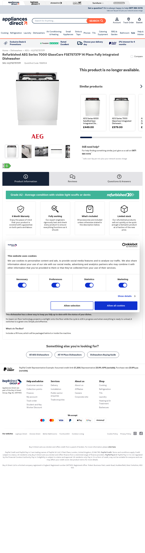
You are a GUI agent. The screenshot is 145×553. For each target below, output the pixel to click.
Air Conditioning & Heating (54, 33)
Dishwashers (39, 33)
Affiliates (79, 426)
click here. (112, 484)
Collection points (34, 426)
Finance (30, 430)
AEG (27, 50)
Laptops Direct (21, 471)
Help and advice (35, 418)
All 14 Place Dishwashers (70, 354)
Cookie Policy (112, 471)
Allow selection (72, 305)
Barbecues (104, 444)
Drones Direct (35, 471)
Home (5, 50)
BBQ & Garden (114, 33)
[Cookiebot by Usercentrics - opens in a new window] (124, 245)
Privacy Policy (125, 471)
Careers (78, 430)
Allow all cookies (116, 305)
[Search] (69, 21)
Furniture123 (65, 471)
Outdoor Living (78, 471)
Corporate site (81, 434)
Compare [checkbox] (138, 56)
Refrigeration (16, 33)
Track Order (128, 21)
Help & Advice (140, 33)
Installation (56, 426)
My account (32, 434)
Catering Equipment (103, 33)
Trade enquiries (58, 436)
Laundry (27, 33)
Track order (32, 437)
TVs (94, 33)
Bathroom (124, 33)
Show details (125, 296)
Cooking (4, 33)
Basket (139, 21)
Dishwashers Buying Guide (103, 354)
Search (96, 20)
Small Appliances (68, 33)
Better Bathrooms (50, 471)
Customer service (35, 422)
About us (79, 422)
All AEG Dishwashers (39, 354)
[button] (141, 86)
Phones (87, 33)
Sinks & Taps (78, 33)
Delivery (54, 422)
